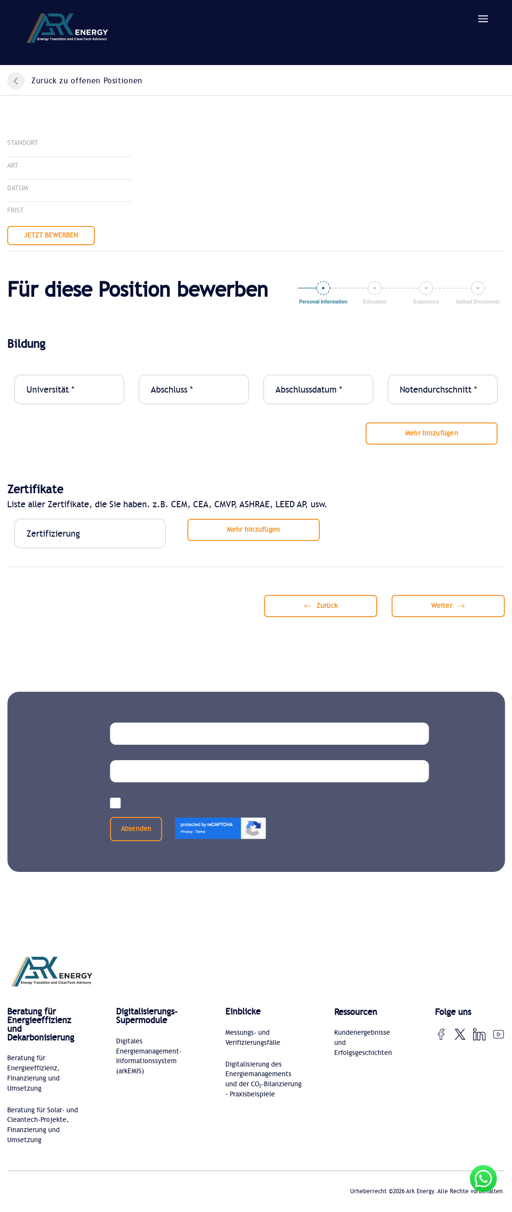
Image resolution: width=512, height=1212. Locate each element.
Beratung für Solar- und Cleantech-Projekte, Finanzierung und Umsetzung (42, 1126)
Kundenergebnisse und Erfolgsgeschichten (363, 1043)
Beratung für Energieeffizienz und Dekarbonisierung (40, 1025)
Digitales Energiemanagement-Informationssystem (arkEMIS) (149, 1057)
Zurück (320, 606)
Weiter (448, 606)
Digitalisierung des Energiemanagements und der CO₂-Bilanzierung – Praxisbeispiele (263, 1080)
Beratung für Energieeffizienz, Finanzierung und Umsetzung (33, 1074)
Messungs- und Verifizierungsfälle (252, 1038)
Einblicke (243, 1012)
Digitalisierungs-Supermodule (147, 1016)
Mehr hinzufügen (431, 433)
